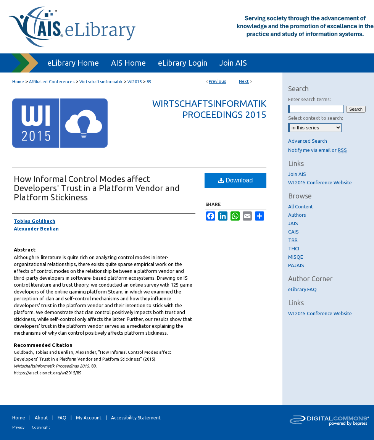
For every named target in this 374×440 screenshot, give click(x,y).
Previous (217, 81)
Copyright (41, 427)
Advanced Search (307, 140)
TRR (293, 240)
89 (149, 81)
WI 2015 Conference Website (320, 182)
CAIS (293, 231)
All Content (300, 206)
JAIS (293, 223)
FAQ (62, 417)
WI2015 (134, 81)
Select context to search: (315, 118)
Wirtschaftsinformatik (101, 81)
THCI (293, 248)
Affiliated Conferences (51, 81)
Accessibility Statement (136, 417)
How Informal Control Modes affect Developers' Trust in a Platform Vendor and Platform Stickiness (97, 188)
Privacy (18, 427)
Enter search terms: (309, 99)
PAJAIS (296, 265)
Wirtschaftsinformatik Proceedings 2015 (209, 109)
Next (244, 81)
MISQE (295, 256)
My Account (89, 417)
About (41, 417)
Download (235, 180)
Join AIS (297, 174)
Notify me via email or (317, 150)
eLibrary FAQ (302, 289)
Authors (297, 215)
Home (18, 81)
